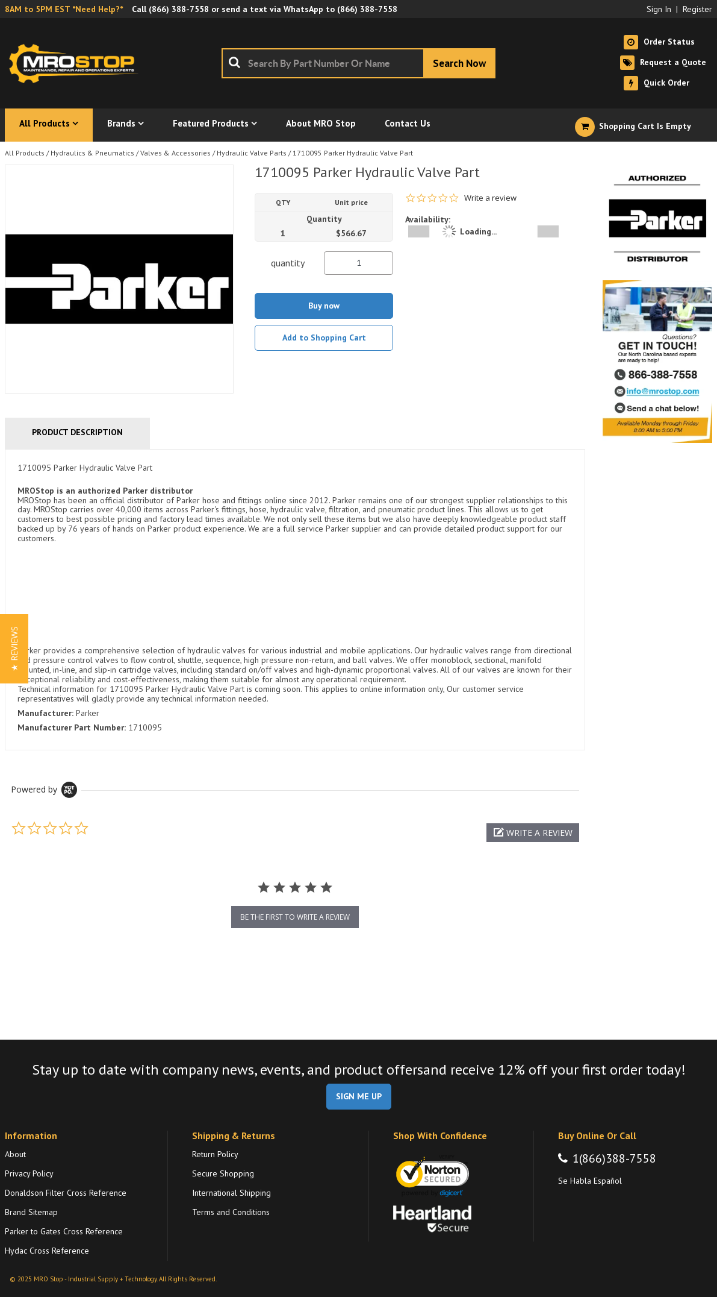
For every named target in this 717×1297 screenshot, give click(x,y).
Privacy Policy (29, 1173)
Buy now (324, 305)
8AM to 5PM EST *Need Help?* (64, 9)
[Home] (77, 63)
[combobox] (358, 63)
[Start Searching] (459, 63)
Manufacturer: (45, 713)
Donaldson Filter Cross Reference (65, 1192)
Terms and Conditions (231, 1212)
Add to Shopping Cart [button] (324, 337)
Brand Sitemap (31, 1212)
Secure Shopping (223, 1173)
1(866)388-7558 (614, 1158)
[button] (532, 832)
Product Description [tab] (77, 432)
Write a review (490, 198)
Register (697, 9)
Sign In (659, 9)
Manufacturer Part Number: (71, 727)
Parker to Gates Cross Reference (64, 1231)
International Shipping (231, 1192)
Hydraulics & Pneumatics (92, 152)
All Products (25, 152)
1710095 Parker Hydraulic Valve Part (353, 152)
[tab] (295, 599)
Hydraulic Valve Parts (252, 152)
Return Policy (215, 1154)
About (15, 1154)
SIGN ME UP (359, 1096)
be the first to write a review (295, 917)
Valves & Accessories (175, 152)
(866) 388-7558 (179, 9)
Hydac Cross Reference (47, 1250)
